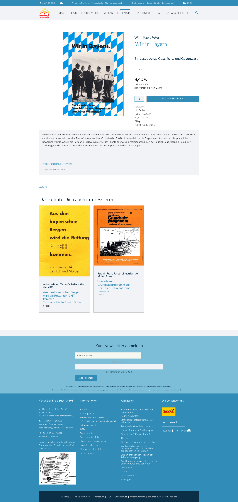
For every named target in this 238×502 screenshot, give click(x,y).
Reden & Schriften (130, 415)
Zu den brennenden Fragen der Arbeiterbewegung (137, 456)
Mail (72, 445)
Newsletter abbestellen (92, 448)
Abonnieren (86, 378)
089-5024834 (48, 3)
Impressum (99, 496)
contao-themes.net (168, 496)
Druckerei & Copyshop (84, 12)
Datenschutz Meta (89, 437)
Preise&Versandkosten (92, 417)
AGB (82, 429)
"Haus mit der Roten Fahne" (54, 409)
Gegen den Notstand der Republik (138, 441)
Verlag (108, 12)
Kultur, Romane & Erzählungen (137, 430)
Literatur (125, 13)
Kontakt (84, 409)
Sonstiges (126, 479)
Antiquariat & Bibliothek (174, 12)
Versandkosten (98, 3)
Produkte (145, 13)
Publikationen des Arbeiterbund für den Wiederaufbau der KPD (139, 462)
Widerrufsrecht (88, 425)
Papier (124, 471)
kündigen (148, 390)
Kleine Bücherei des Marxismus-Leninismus (137, 410)
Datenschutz (86, 433)
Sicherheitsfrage (119, 362)
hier (184, 390)
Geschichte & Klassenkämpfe (136, 434)
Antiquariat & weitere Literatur (137, 426)
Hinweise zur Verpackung (93, 441)
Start (62, 12)
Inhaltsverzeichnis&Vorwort (57, 163)
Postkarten (127, 467)
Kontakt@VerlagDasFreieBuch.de (59, 427)
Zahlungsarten (87, 413)
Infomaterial (127, 475)
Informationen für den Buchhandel (98, 421)
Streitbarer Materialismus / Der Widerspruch (137, 421)
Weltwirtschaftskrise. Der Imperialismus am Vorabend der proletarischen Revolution (137, 448)
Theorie (125, 438)
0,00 (187, 3)
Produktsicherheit (89, 445)
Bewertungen (87, 452)
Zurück (43, 186)
